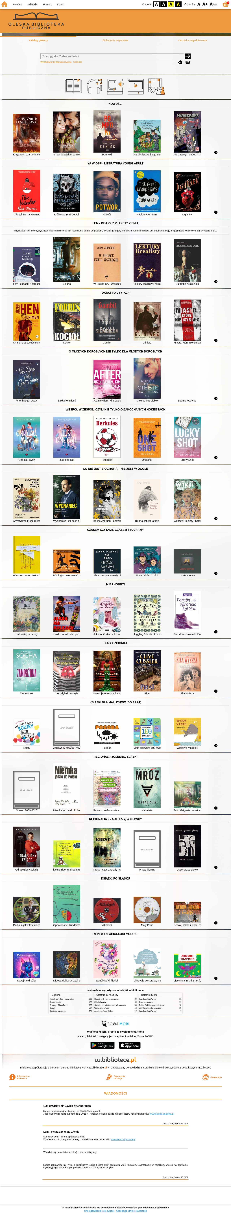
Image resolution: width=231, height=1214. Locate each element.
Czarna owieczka (146, 1002)
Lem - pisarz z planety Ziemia (61, 1131)
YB (171, 4)
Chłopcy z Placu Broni (58, 1005)
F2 (213, 4)
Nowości (17, 4)
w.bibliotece (98, 1067)
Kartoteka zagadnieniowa (192, 40)
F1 (205, 4)
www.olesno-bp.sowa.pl (162, 1113)
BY (178, 4)
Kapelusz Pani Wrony (147, 999)
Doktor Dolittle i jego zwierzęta (151, 1005)
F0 (199, 4)
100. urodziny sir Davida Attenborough (67, 1105)
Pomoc (47, 4)
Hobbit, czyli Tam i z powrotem (62, 999)
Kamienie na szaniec (58, 1011)
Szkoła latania (55, 1002)
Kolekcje (77, 62)
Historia (32, 4)
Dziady (52, 1008)
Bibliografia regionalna (115, 40)
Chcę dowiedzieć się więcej (99, 1210)
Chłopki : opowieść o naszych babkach (110, 1005)
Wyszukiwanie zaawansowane (56, 62)
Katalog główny (38, 40)
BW (163, 4)
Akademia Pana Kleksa (103, 1011)
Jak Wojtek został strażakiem (151, 1008)
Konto (60, 4)
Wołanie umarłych (101, 1008)
